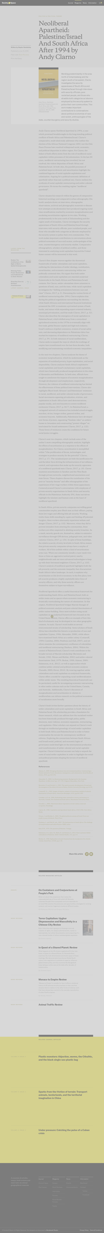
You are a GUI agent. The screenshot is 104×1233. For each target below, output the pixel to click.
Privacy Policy (84, 1230)
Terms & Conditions (96, 1230)
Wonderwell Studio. (52, 1230)
